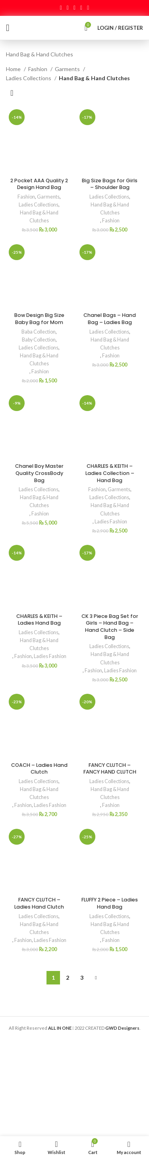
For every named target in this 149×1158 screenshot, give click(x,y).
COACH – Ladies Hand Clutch (39, 769)
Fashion (38, 69)
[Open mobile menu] (8, 28)
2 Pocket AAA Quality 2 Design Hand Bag (39, 184)
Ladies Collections (29, 78)
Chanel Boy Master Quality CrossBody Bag (39, 473)
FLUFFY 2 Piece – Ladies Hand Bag (109, 903)
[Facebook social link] (61, 8)
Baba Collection (38, 332)
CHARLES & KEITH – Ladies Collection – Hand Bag (109, 473)
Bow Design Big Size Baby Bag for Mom (39, 319)
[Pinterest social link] (74, 8)
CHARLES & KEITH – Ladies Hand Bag (39, 620)
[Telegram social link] (88, 8)
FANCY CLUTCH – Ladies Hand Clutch (39, 903)
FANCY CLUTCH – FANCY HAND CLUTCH (109, 769)
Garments (68, 69)
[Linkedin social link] (81, 8)
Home (14, 69)
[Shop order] (12, 92)
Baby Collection (39, 340)
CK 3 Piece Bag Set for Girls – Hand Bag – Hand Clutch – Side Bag (109, 627)
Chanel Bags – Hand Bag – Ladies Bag (109, 319)
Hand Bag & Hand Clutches (39, 217)
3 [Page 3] (81, 977)
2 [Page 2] (67, 977)
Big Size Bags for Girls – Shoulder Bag (109, 184)
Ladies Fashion (111, 522)
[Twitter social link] (67, 8)
